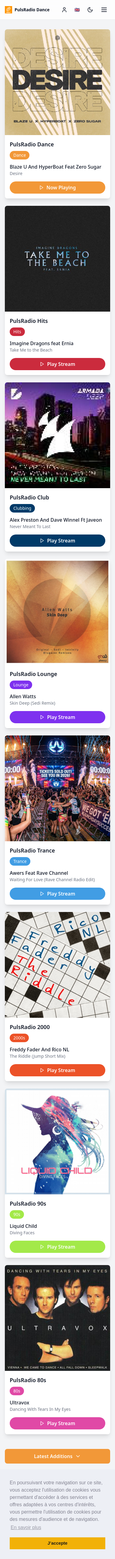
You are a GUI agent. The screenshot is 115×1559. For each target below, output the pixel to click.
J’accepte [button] (58, 1543)
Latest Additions (57, 1456)
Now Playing (57, 187)
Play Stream (57, 364)
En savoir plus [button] (26, 1527)
